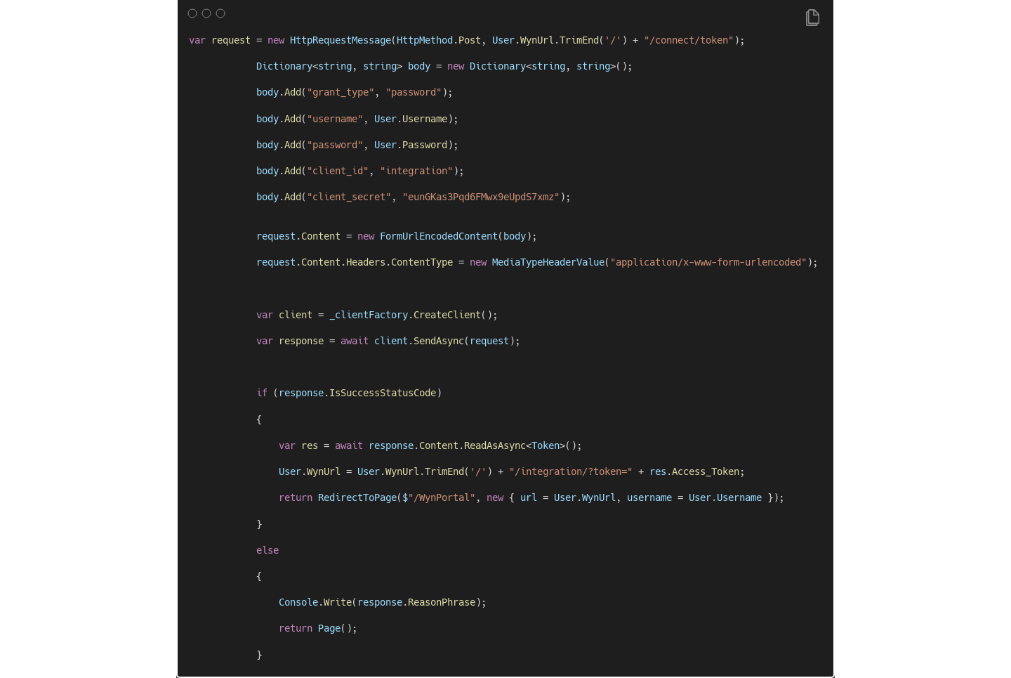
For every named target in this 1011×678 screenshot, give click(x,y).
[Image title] (505, 12)
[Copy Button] (813, 18)
